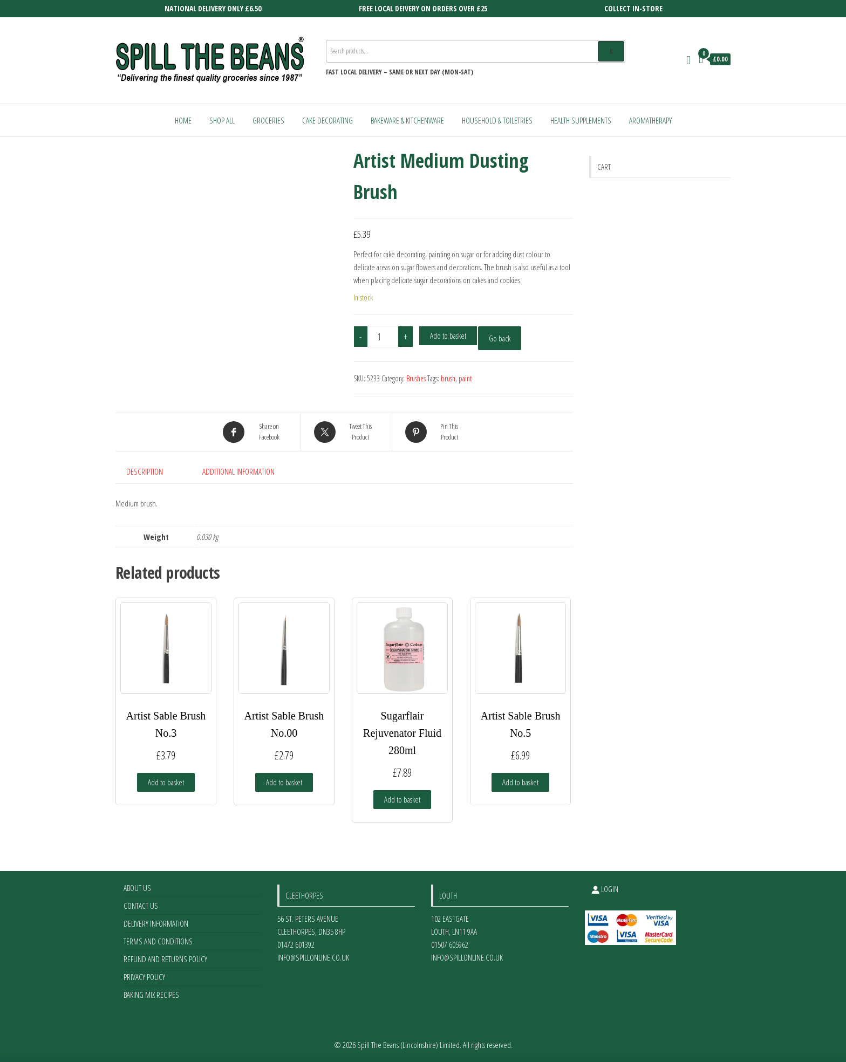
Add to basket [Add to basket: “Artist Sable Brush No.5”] (520, 782)
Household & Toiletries (497, 120)
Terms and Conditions (158, 941)
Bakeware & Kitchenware (407, 120)
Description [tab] (144, 471)
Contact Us (141, 905)
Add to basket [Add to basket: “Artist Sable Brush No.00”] (284, 782)
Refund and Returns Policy (165, 959)
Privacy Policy (144, 976)
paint (465, 378)
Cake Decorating (327, 120)
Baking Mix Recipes (151, 994)
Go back (499, 338)
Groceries (268, 120)
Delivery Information (156, 923)
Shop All (222, 120)
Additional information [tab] (238, 471)
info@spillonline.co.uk (313, 957)
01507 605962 (449, 944)
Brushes (416, 378)
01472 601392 (296, 944)
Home (183, 120)
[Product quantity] (383, 336)
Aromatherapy (650, 120)
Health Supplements (580, 120)
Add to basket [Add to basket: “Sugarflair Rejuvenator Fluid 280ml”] (402, 799)
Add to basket (448, 335)
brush (448, 378)
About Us (137, 887)
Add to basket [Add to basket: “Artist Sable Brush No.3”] (166, 782)
